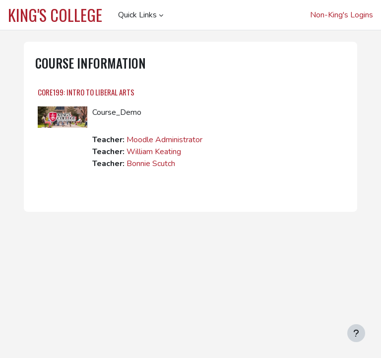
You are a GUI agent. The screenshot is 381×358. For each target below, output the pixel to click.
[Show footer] (356, 333)
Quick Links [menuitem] (137, 14)
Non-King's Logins (341, 14)
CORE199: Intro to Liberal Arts (86, 92)
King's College (55, 14)
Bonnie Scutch (151, 163)
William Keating (154, 151)
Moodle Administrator (164, 139)
